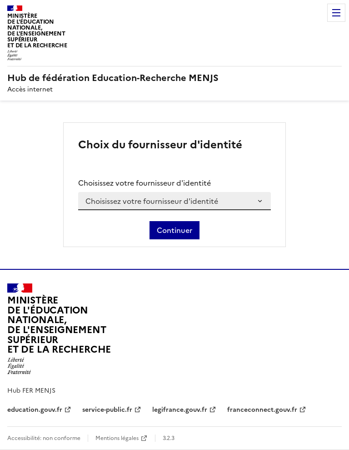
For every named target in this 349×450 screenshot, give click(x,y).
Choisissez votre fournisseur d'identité (144, 182)
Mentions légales (117, 438)
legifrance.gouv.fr (179, 410)
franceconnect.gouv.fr (262, 410)
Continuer (174, 230)
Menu (336, 13)
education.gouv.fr (34, 410)
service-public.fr (107, 410)
